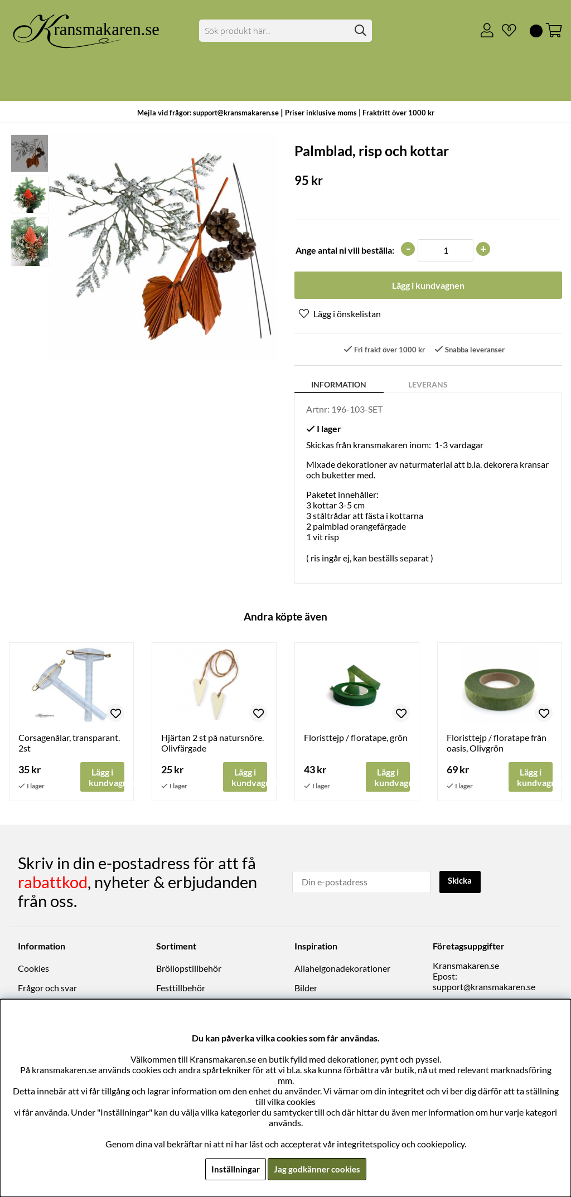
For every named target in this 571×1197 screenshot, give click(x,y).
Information (338, 385)
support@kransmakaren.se (484, 987)
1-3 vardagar (458, 445)
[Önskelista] (504, 30)
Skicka (461, 881)
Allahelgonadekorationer (342, 968)
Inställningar (233, 1169)
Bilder (305, 988)
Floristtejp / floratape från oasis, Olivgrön (496, 743)
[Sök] (285, 31)
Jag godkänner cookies (317, 1169)
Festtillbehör (180, 988)
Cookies (33, 968)
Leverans (428, 385)
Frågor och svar (47, 988)
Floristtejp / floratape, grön (356, 738)
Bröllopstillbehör (188, 968)
